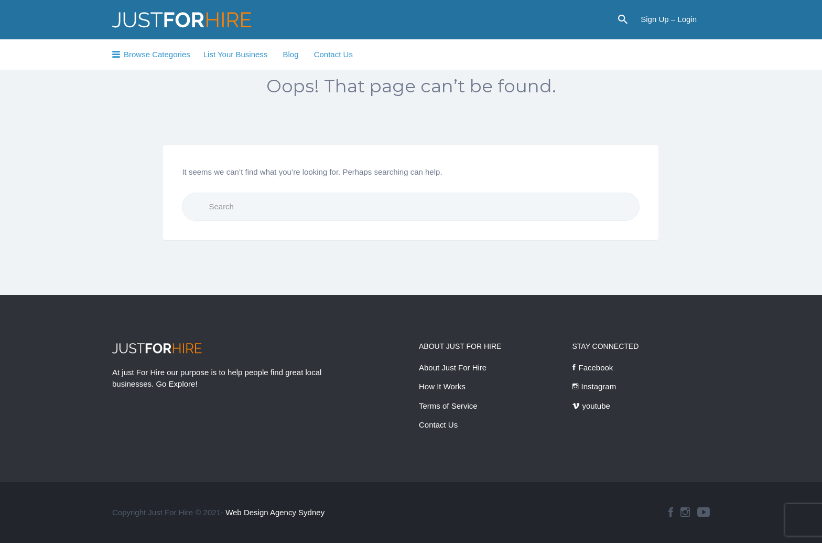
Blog (290, 54)
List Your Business (235, 54)
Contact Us (333, 54)
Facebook (596, 367)
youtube (596, 405)
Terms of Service (448, 405)
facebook (670, 512)
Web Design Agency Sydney (275, 512)
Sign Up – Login (669, 19)
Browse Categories (157, 54)
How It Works (442, 386)
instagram (685, 512)
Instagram (598, 386)
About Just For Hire (452, 367)
